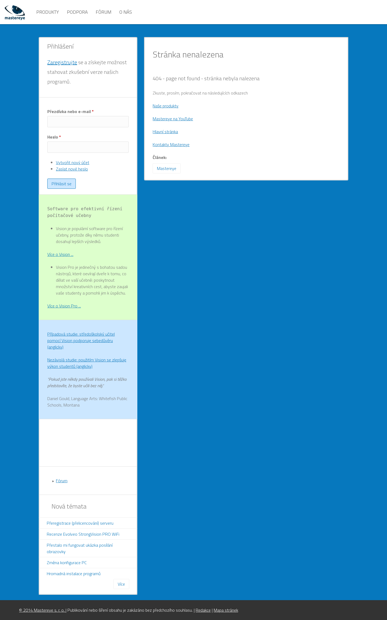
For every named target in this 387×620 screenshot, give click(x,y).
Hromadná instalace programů (74, 573)
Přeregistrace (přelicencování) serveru (80, 523)
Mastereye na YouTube (173, 118)
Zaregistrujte (62, 62)
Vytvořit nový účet (72, 162)
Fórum (103, 12)
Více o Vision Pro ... (64, 306)
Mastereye (166, 168)
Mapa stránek (226, 610)
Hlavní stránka (165, 131)
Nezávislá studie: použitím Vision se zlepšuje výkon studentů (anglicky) (86, 363)
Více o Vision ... (60, 254)
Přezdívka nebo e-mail (70, 111)
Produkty (47, 12)
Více (121, 584)
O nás (125, 12)
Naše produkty (165, 106)
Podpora (77, 12)
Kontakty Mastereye (171, 144)
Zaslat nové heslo (72, 169)
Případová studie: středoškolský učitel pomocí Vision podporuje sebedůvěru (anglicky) (81, 340)
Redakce (203, 610)
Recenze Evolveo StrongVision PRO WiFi (83, 534)
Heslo (54, 137)
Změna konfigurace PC (67, 562)
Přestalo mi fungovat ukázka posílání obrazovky (80, 548)
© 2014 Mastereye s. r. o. (42, 610)
